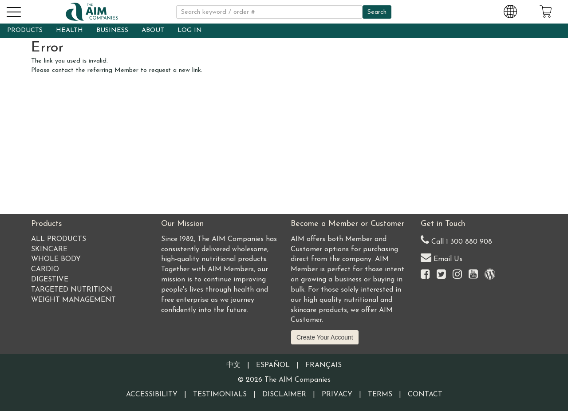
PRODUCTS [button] (25, 30)
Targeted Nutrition (71, 289)
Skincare (49, 249)
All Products (58, 239)
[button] (13, 10)
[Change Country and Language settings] (510, 10)
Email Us (441, 257)
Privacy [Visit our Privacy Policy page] (337, 394)
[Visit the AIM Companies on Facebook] (425, 275)
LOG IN (190, 30)
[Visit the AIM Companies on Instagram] (457, 275)
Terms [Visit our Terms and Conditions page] (380, 394)
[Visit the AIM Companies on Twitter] (441, 275)
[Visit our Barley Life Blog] (490, 275)
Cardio (45, 269)
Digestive (49, 279)
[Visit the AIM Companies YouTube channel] (473, 275)
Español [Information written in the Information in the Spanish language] (273, 365)
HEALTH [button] (69, 30)
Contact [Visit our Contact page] (425, 394)
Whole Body (56, 259)
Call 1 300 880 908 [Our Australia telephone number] (456, 239)
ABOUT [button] (153, 30)
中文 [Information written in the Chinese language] (233, 365)
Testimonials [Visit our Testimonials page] (220, 394)
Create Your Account (324, 337)
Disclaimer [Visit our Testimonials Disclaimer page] (284, 394)
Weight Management (73, 300)
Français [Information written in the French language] (323, 365)
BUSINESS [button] (112, 30)
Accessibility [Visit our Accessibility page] (152, 394)
